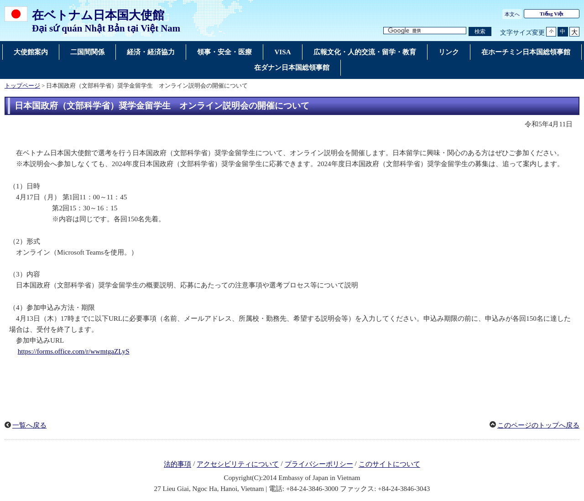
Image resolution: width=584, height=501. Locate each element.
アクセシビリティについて (238, 464)
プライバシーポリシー (319, 464)
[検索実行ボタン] (480, 32)
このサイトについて (389, 464)
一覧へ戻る (29, 425)
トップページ (22, 86)
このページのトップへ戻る (538, 425)
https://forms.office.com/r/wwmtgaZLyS (74, 351)
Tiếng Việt (551, 13)
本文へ (512, 14)
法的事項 (177, 464)
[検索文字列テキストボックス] (424, 31)
